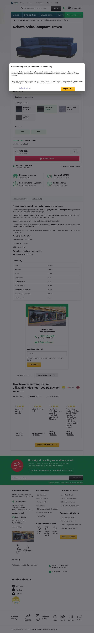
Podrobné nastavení (25, 88)
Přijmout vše (67, 89)
